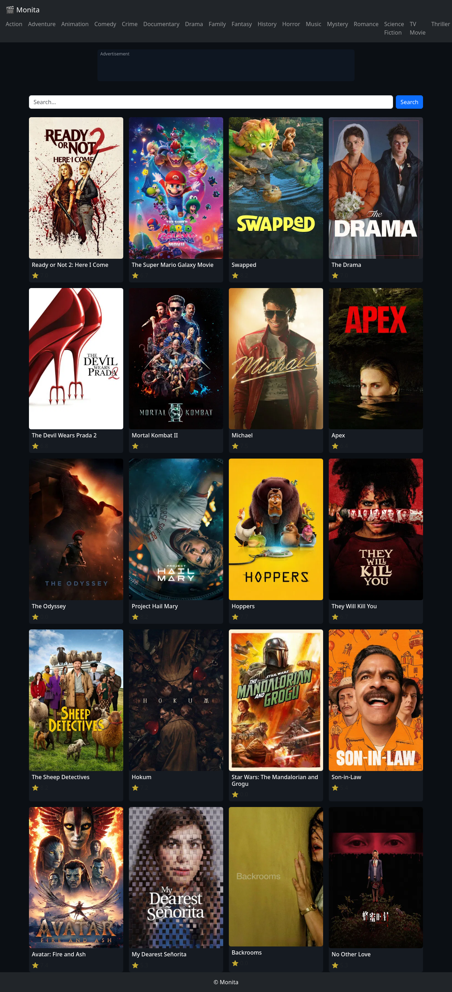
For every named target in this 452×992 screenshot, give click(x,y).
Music (313, 24)
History (266, 24)
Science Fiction (394, 28)
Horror (291, 24)
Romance (366, 24)
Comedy (105, 24)
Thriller (440, 24)
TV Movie (418, 28)
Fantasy (242, 24)
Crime (130, 24)
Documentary (161, 24)
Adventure (41, 24)
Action (14, 24)
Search (409, 102)
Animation (75, 24)
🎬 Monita (23, 9)
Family (217, 24)
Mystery (337, 24)
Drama (194, 24)
